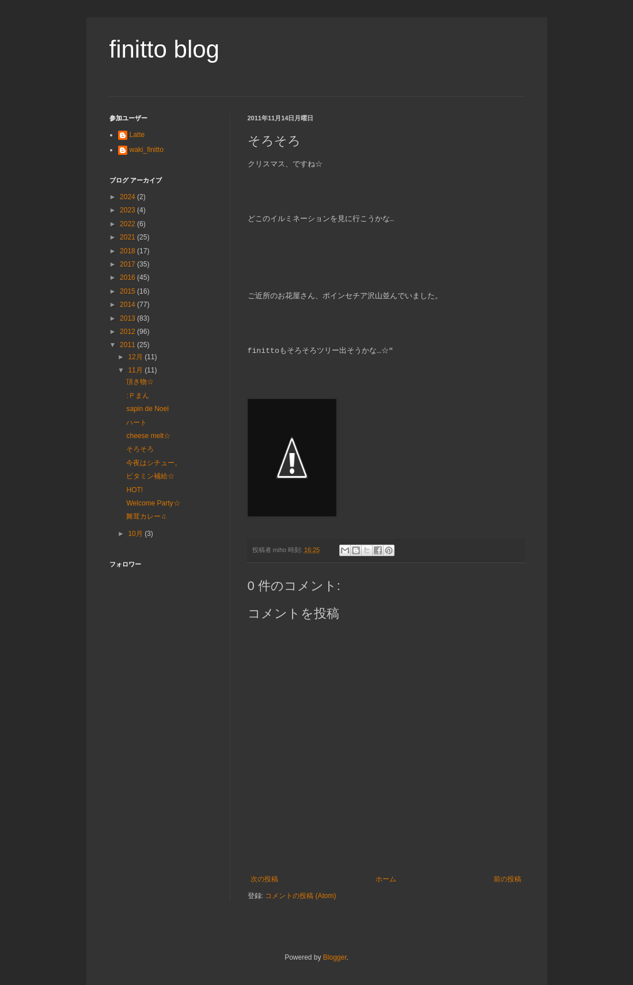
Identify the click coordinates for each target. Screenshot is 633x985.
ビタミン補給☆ (150, 476)
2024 (128, 197)
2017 (128, 264)
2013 (128, 318)
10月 (136, 534)
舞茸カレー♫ (146, 516)
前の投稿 (507, 879)
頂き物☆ (140, 382)
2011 (128, 345)
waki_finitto (147, 150)
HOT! (134, 490)
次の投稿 (264, 879)
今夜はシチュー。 (153, 463)
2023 (128, 210)
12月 (136, 357)
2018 (128, 251)
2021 (128, 237)
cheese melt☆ (148, 436)
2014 (128, 305)
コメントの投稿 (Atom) (300, 896)
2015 (128, 291)
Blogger (335, 957)
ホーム (386, 879)
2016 (128, 277)
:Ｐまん (137, 395)
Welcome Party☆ (153, 503)
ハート (136, 423)
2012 (128, 332)
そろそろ (140, 449)
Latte (137, 135)
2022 (128, 224)
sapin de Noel (147, 409)
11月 (136, 370)
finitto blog (164, 49)
